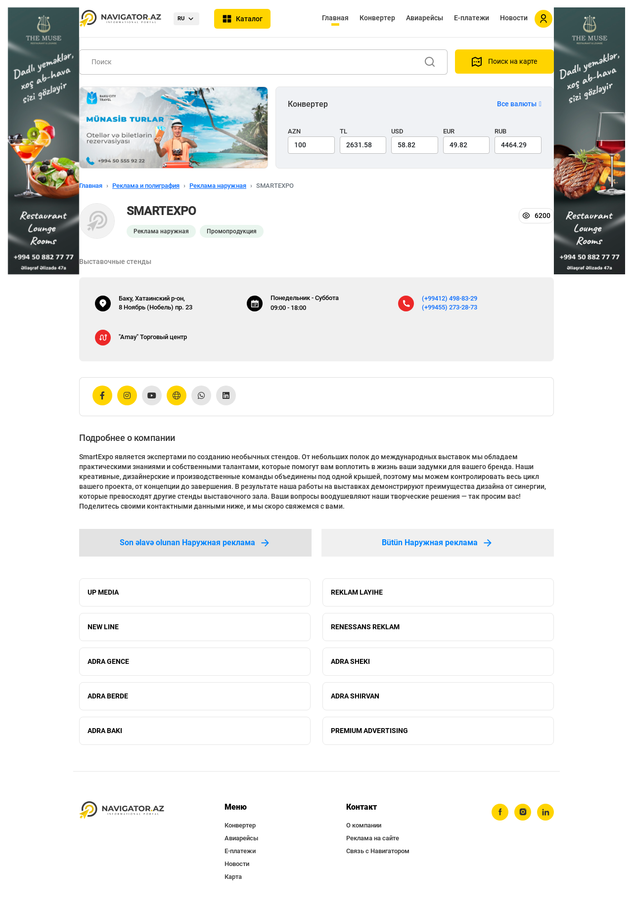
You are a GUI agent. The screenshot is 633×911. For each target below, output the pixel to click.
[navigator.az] (121, 810)
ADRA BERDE (108, 696)
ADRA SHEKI (350, 661)
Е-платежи (471, 18)
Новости (514, 18)
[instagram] (522, 812)
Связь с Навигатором (377, 851)
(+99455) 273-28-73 (449, 307)
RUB (500, 131)
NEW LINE (103, 627)
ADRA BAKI (105, 731)
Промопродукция (232, 231)
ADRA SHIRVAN (355, 696)
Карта (233, 876)
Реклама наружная (217, 185)
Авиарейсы (424, 18)
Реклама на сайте (372, 838)
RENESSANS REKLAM (365, 627)
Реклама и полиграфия (146, 185)
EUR (448, 131)
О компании (363, 825)
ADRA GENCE (108, 661)
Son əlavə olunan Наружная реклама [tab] (195, 543)
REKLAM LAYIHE (357, 592)
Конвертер (377, 18)
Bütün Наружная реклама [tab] (438, 543)
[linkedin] (545, 812)
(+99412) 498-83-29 (449, 298)
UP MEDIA (103, 592)
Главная (335, 18)
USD (397, 131)
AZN (294, 131)
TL (343, 131)
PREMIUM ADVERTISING (369, 731)
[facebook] (500, 812)
